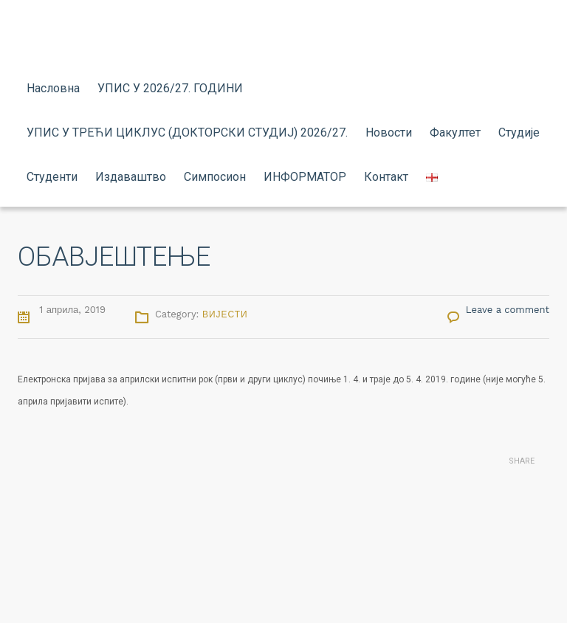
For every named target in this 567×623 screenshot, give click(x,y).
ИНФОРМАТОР (305, 177)
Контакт (386, 177)
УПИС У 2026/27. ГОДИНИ (170, 88)
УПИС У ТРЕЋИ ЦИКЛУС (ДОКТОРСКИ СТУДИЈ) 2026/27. (187, 132)
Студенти (52, 177)
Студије (519, 132)
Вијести (225, 314)
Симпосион (215, 177)
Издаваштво (130, 177)
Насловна (53, 88)
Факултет (455, 132)
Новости (388, 132)
